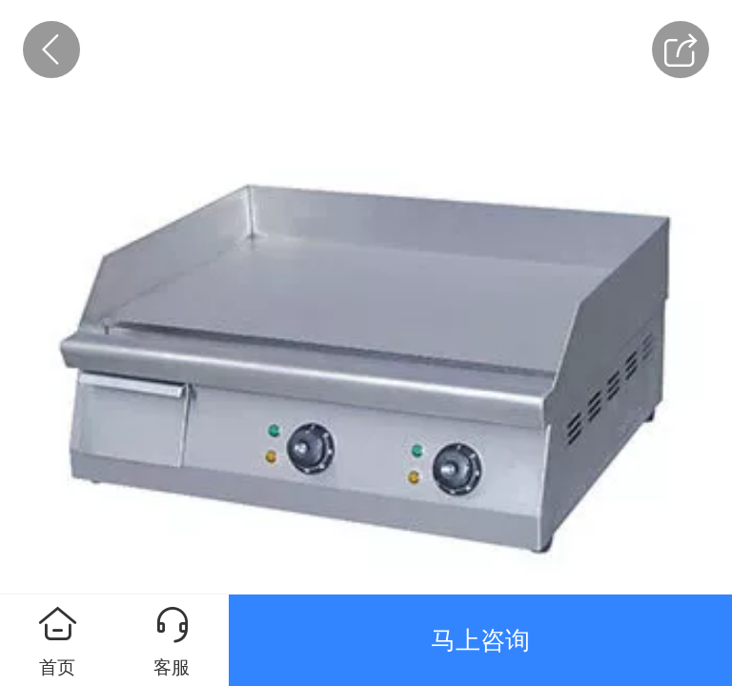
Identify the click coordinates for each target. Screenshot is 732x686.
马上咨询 (480, 640)
